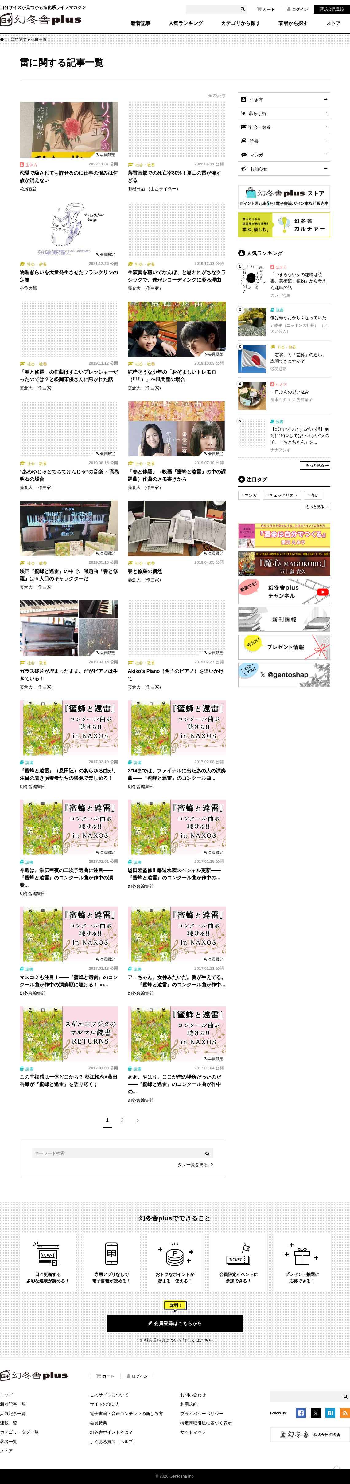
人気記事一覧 (13, 1413)
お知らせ (258, 168)
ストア (333, 23)
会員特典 (98, 1422)
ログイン (297, 9)
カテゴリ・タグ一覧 (19, 1432)
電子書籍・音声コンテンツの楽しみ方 (126, 1413)
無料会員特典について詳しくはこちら (176, 1340)
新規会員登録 (332, 9)
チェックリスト (284, 495)
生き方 (256, 99)
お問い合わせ (193, 1394)
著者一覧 (8, 1441)
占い (315, 495)
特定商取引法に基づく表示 (206, 1422)
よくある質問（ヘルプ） (113, 1441)
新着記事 (140, 23)
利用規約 (188, 1404)
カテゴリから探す (240, 23)
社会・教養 (260, 127)
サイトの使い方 (105, 1404)
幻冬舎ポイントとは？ (111, 1432)
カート (266, 9)
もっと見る (315, 465)
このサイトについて (109, 1394)
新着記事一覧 (13, 1404)
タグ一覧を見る (193, 1164)
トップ (6, 1394)
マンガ (256, 154)
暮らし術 (257, 113)
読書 (254, 141)
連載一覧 (8, 1422)
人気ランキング (186, 23)
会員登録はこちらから (175, 1323)
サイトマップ (193, 1432)
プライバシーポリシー (201, 1413)
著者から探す (293, 23)
